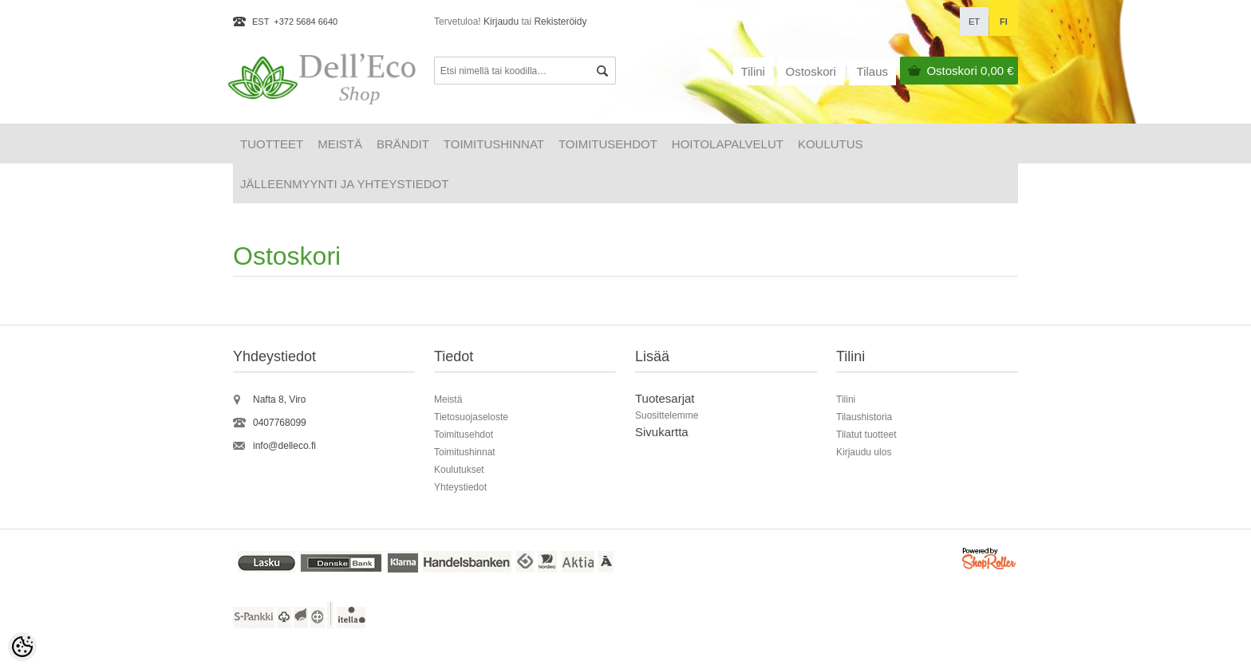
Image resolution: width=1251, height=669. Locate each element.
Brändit (403, 144)
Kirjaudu (501, 21)
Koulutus (830, 144)
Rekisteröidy (560, 21)
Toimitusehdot (607, 144)
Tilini (753, 71)
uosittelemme (669, 415)
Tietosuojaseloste (471, 417)
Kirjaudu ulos (863, 452)
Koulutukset (459, 469)
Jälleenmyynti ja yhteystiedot (344, 184)
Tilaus (872, 71)
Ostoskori (969, 70)
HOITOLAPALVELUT (727, 144)
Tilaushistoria (864, 417)
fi (1004, 21)
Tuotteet (271, 144)
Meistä (340, 144)
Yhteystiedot (460, 487)
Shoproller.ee (990, 561)
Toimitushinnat (494, 144)
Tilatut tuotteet (866, 434)
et (974, 21)
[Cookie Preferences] (22, 646)
